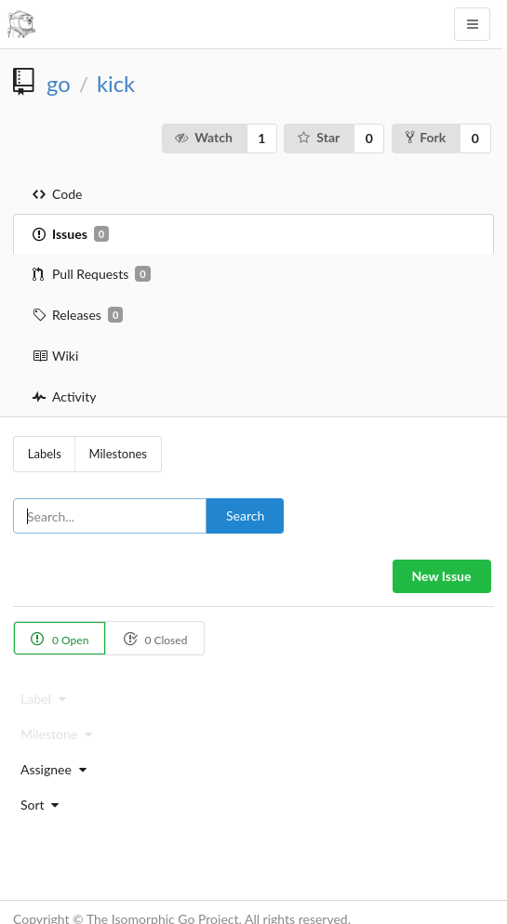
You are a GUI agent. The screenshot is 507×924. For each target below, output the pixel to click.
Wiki (55, 355)
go (59, 84)
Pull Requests (92, 274)
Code (57, 194)
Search (245, 515)
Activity (64, 396)
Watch (203, 137)
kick (116, 84)
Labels (44, 453)
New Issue (442, 576)
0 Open (59, 639)
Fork (426, 137)
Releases (78, 315)
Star (318, 137)
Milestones (118, 453)
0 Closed (155, 639)
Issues (71, 234)
